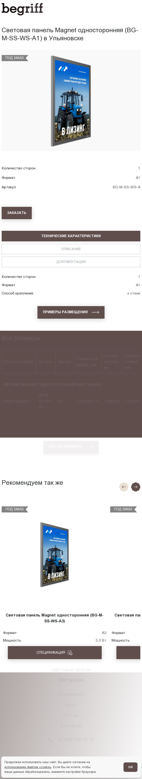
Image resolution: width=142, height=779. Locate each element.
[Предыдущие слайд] (123, 487)
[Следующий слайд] (135, 487)
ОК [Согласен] (130, 767)
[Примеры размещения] (70, 312)
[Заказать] (17, 213)
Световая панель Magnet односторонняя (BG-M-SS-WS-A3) (55, 618)
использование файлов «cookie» (28, 767)
